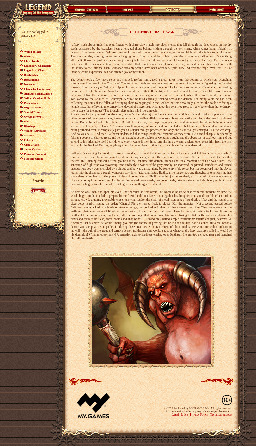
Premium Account (35, 153)
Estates (28, 140)
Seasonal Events (34, 116)
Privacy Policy (199, 414)
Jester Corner (32, 149)
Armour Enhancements (38, 93)
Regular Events (33, 107)
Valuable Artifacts (35, 130)
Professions (31, 102)
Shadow (29, 135)
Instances (29, 84)
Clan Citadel (32, 144)
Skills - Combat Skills (37, 98)
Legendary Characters (37, 65)
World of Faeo (32, 51)
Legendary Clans (34, 70)
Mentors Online (33, 158)
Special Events (33, 112)
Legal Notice (180, 414)
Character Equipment (37, 88)
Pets (26, 121)
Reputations (31, 79)
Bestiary (29, 56)
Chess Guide (31, 60)
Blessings (29, 126)
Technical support (221, 414)
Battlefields (31, 74)
